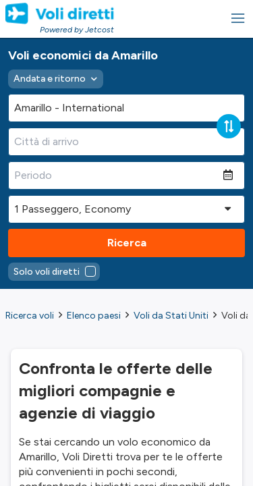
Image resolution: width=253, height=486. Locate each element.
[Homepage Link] (59, 13)
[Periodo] (115, 175)
